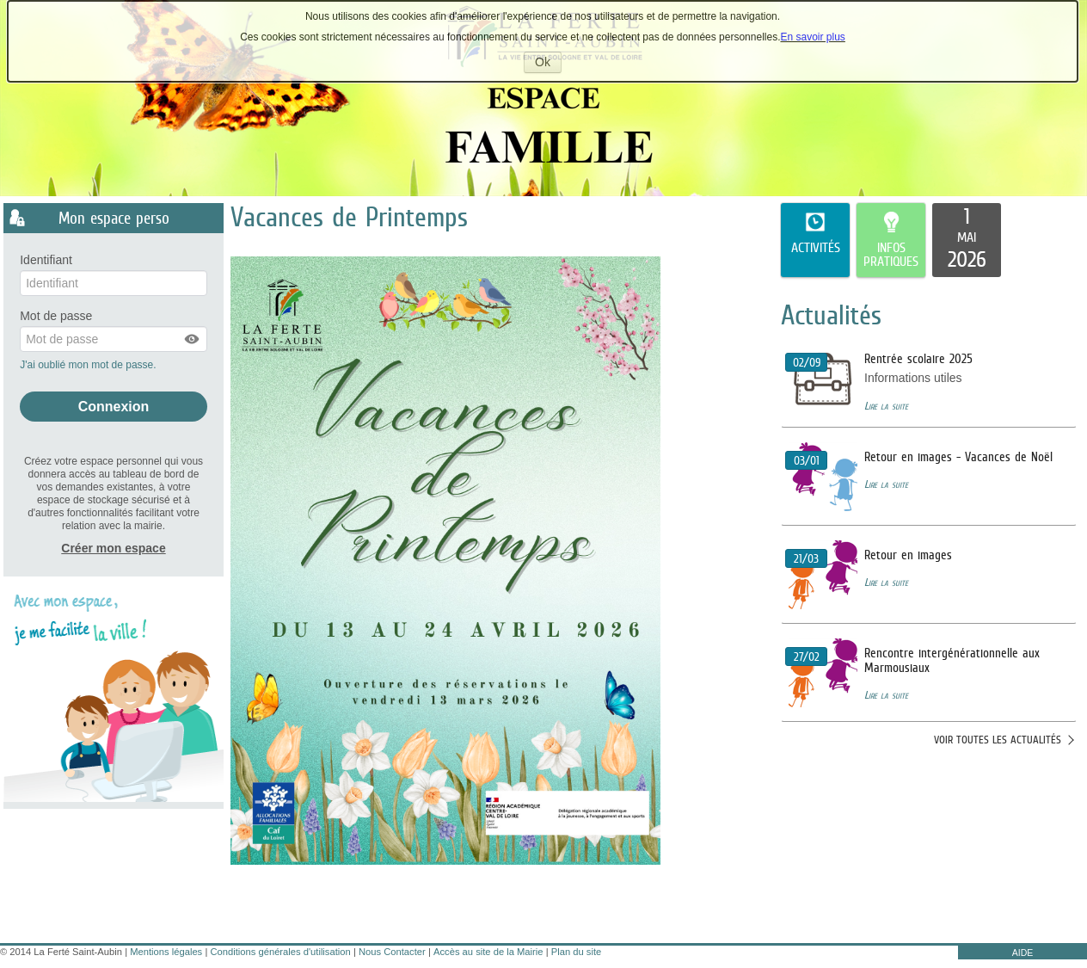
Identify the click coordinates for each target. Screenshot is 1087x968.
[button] (192, 339)
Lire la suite (886, 405)
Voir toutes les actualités (997, 739)
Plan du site (576, 951)
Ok (548, 63)
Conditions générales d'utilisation (281, 951)
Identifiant (46, 260)
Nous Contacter (392, 951)
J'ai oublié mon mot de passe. (89, 365)
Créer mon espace (113, 548)
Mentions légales (166, 951)
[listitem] (966, 240)
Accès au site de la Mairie (488, 951)
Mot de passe (56, 316)
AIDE (1023, 952)
